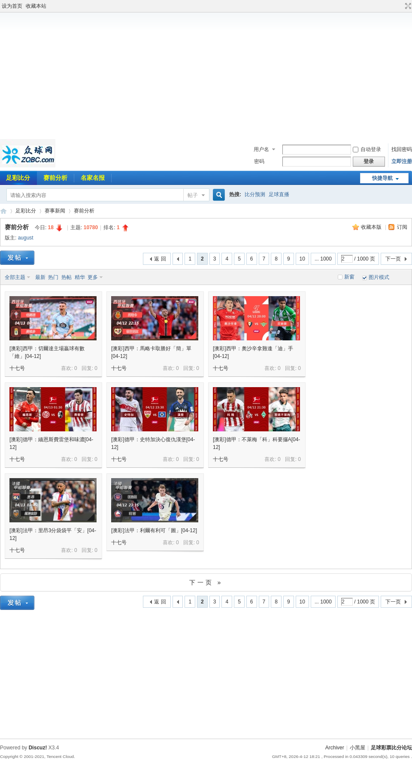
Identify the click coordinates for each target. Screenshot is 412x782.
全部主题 (15, 277)
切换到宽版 (407, 6)
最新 (40, 277)
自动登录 (367, 149)
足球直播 (279, 194)
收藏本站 (36, 6)
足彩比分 (25, 211)
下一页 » (206, 582)
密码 (259, 161)
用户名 (261, 149)
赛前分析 (55, 177)
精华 (80, 277)
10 (302, 259)
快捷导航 (382, 178)
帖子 (193, 195)
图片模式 (379, 277)
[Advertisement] (206, 75)
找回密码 (401, 149)
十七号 (17, 368)
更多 (93, 277)
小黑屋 (357, 748)
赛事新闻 (55, 211)
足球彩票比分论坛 (3, 211)
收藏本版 (372, 227)
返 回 (160, 259)
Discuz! (38, 748)
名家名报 (93, 177)
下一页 (393, 259)
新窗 (349, 277)
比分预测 (255, 194)
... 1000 (323, 259)
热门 (53, 277)
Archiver (334, 748)
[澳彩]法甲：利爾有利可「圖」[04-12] (154, 530)
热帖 (66, 277)
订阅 (402, 227)
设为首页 (12, 6)
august (25, 238)
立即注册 (401, 161)
